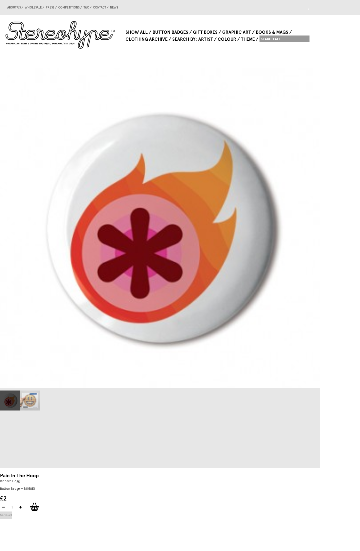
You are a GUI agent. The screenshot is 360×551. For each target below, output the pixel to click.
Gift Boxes (205, 32)
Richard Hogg (10, 481)
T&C (86, 7)
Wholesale (33, 7)
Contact (99, 7)
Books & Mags (272, 32)
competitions (69, 7)
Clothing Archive (147, 39)
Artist (205, 39)
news (114, 7)
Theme (248, 39)
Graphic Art (236, 32)
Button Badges (170, 32)
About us (14, 7)
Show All (137, 32)
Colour (227, 39)
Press (50, 7)
